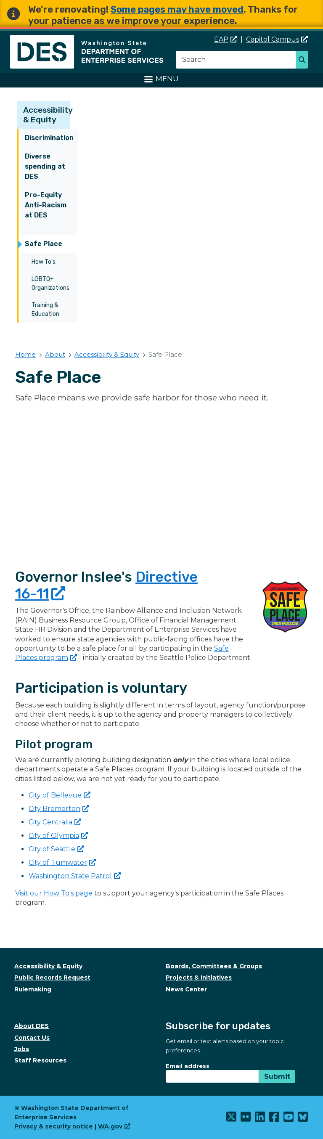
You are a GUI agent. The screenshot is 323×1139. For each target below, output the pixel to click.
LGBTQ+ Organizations (50, 283)
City (59, 809)
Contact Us (32, 1037)
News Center (186, 989)
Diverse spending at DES (45, 166)
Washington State (75, 876)
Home (25, 354)
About (55, 354)
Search (304, 61)
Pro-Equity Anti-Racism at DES (45, 205)
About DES (31, 1025)
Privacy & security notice (53, 1126)
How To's (44, 261)
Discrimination (49, 138)
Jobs (21, 1049)
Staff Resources (40, 1060)
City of (59, 795)
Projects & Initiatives (199, 977)
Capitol (277, 39)
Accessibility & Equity (48, 114)
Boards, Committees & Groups (214, 966)
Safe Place (43, 244)
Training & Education (45, 310)
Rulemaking (32, 989)
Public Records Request (52, 977)
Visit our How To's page (54, 893)
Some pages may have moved (177, 9)
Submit (277, 1077)
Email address (187, 1065)
